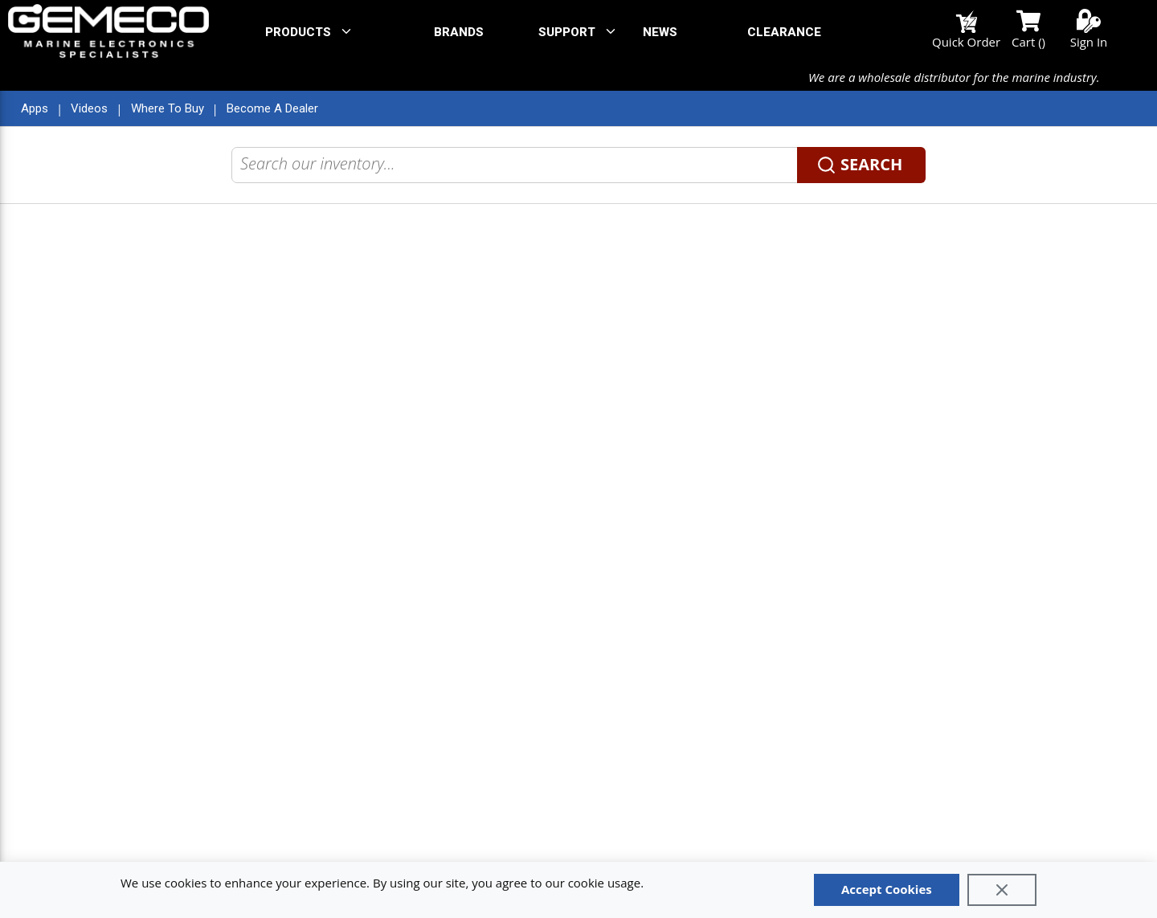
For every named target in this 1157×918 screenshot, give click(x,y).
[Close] (1001, 890)
